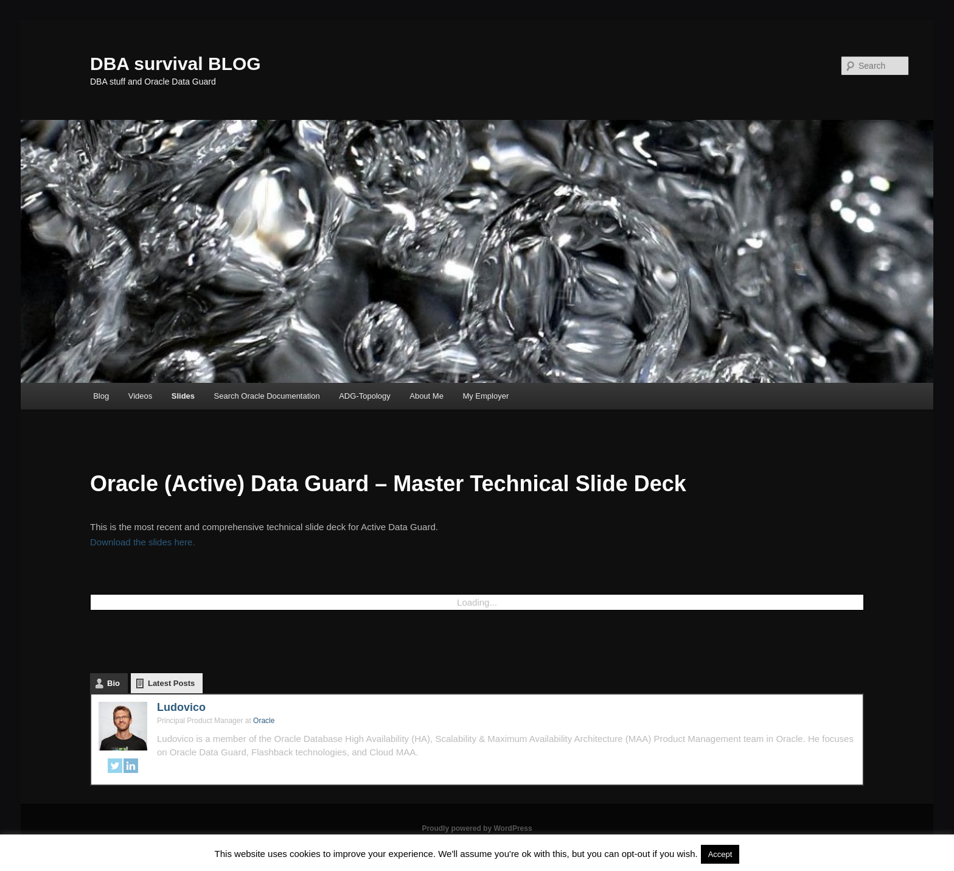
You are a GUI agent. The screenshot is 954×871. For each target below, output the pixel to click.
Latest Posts (171, 683)
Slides (183, 396)
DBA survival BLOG (175, 64)
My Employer (485, 396)
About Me (426, 396)
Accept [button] (720, 854)
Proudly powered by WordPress (477, 828)
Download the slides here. (142, 542)
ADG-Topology (365, 396)
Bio (113, 683)
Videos (140, 396)
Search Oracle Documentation (267, 396)
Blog (101, 396)
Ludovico (181, 707)
